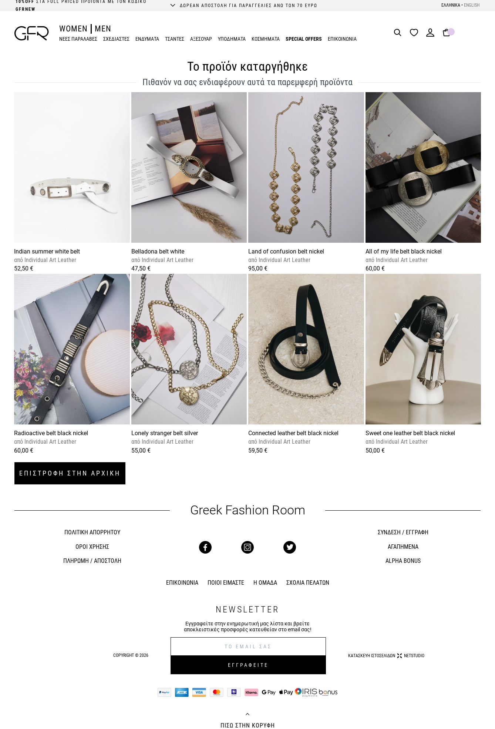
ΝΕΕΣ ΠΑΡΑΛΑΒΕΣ (78, 39)
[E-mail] (248, 646)
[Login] (430, 34)
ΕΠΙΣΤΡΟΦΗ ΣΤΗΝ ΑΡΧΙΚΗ (70, 473)
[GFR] (31, 33)
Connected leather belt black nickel (293, 433)
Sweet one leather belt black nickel (410, 433)
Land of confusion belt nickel (286, 251)
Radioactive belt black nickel (51, 433)
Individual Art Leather (49, 259)
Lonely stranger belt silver (164, 433)
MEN (103, 28)
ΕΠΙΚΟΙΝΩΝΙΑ (342, 39)
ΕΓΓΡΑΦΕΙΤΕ (248, 665)
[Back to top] (247, 715)
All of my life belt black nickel (404, 251)
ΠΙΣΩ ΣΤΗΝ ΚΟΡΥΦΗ (247, 725)
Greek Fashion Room (247, 510)
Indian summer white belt (47, 251)
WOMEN (73, 28)
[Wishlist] (416, 33)
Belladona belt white (157, 251)
